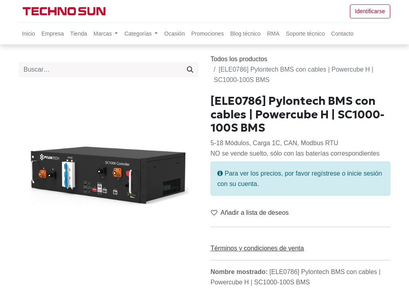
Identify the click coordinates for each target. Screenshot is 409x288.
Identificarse (370, 11)
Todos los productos (238, 59)
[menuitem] (28, 33)
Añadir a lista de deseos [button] (250, 212)
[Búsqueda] (190, 69)
